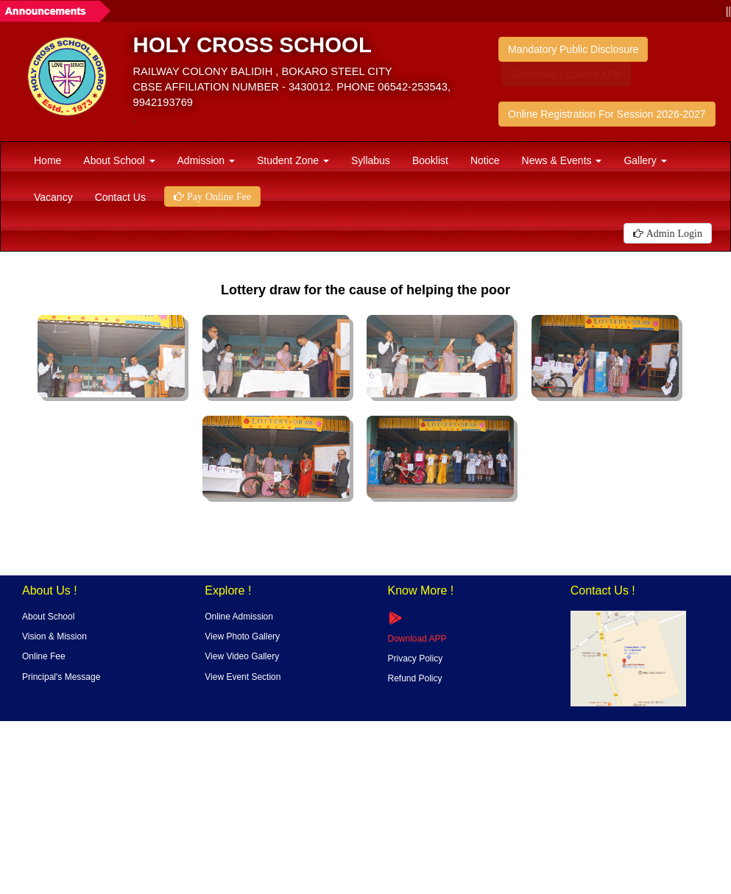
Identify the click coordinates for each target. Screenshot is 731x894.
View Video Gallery (242, 656)
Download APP (417, 639)
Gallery (645, 160)
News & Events (562, 160)
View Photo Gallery (242, 636)
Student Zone (293, 160)
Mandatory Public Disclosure (573, 49)
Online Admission (239, 616)
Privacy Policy (415, 658)
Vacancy (53, 197)
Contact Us (120, 197)
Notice (485, 160)
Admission (206, 160)
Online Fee (44, 656)
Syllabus (370, 160)
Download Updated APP (566, 74)
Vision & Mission (54, 636)
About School (119, 160)
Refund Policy (415, 678)
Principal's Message (61, 677)
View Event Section (242, 677)
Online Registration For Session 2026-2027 (607, 114)
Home (47, 160)
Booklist (430, 160)
